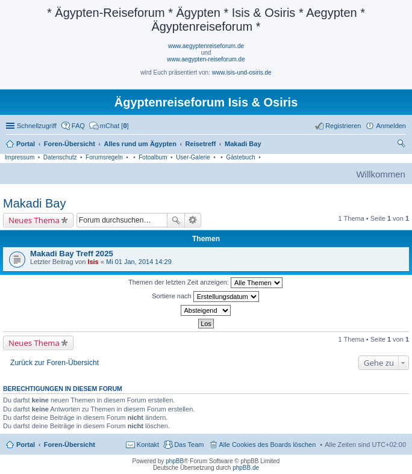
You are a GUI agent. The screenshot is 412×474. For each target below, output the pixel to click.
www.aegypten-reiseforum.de (206, 59)
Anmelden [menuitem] (391, 125)
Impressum (19, 157)
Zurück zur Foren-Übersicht (54, 363)
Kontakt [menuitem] (148, 444)
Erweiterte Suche (193, 220)
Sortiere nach (205, 296)
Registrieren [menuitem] (343, 125)
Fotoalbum (153, 157)
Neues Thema (34, 220)
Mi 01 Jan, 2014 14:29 (139, 261)
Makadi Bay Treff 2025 (71, 253)
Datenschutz (60, 157)
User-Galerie (193, 157)
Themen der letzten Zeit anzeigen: (205, 282)
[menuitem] (109, 125)
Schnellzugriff (37, 125)
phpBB (175, 461)
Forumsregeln (104, 157)
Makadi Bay (34, 203)
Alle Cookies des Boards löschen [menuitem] (267, 444)
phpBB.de (246, 467)
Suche (176, 220)
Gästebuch (240, 157)
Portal (25, 143)
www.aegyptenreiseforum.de (206, 46)
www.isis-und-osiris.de (242, 72)
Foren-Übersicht (69, 444)
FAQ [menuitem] (78, 125)
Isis (92, 261)
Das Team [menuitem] (189, 444)
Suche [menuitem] (402, 145)
